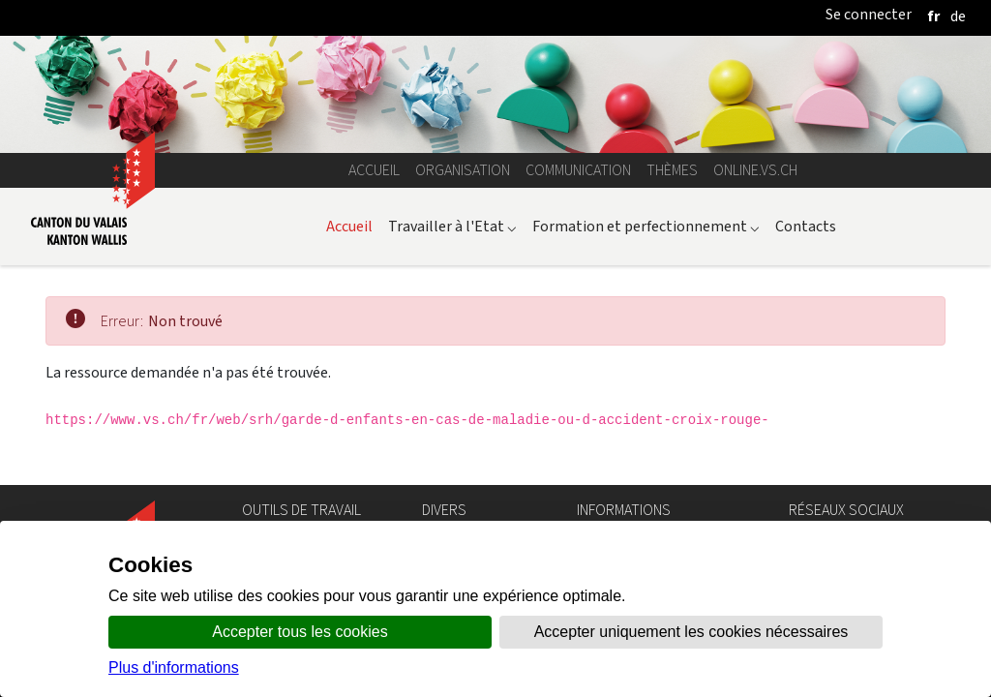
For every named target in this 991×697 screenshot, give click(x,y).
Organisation (462, 170)
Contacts (805, 226)
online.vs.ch (755, 170)
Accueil (374, 170)
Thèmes (672, 170)
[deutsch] (958, 16)
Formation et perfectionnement (646, 226)
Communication (578, 170)
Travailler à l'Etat (452, 226)
